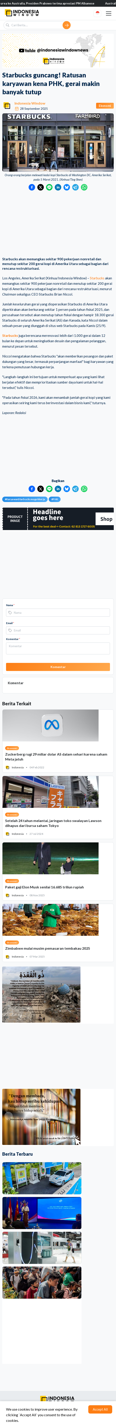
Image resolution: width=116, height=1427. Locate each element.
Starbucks (97, 278)
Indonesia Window (30, 103)
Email (10, 623)
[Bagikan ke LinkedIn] (58, 187)
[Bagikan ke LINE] (49, 187)
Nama (10, 605)
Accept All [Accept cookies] (100, 1409)
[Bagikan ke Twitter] (40, 187)
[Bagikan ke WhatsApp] (84, 187)
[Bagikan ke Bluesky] (66, 187)
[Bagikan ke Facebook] (32, 187)
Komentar (13, 639)
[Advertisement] (58, 224)
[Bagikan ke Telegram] (75, 187)
